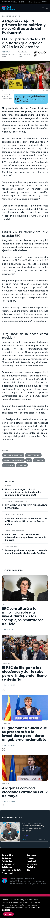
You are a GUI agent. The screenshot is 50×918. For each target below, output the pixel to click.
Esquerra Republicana (13, 460)
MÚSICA (25, 836)
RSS (28, 870)
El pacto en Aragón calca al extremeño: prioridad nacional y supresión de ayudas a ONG (23, 492)
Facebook (31, 861)
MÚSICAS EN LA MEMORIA (31, 823)
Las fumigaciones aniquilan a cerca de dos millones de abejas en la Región (26, 551)
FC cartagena (37, 2)
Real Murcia (30, 2)
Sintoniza (6, 858)
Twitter (30, 858)
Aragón (8, 486)
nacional (39, 460)
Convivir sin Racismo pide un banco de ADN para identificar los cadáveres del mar (26, 521)
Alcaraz (44, 1)
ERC (28, 460)
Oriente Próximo (14, 2)
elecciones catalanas (11, 16)
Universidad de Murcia (14, 531)
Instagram (32, 864)
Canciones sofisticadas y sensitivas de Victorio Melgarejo (33, 828)
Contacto (31, 855)
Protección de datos (12, 870)
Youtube (31, 867)
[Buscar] (46, 8)
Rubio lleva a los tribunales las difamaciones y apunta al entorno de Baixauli (25, 537)
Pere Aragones (33, 455)
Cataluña (22, 465)
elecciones (8, 465)
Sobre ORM (7, 855)
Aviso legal (7, 873)
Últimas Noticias (22, 2)
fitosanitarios (11, 547)
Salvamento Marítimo (14, 515)
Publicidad (7, 861)
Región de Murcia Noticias (16, 502)
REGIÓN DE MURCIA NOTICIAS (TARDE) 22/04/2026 (26, 506)
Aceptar (8, 914)
